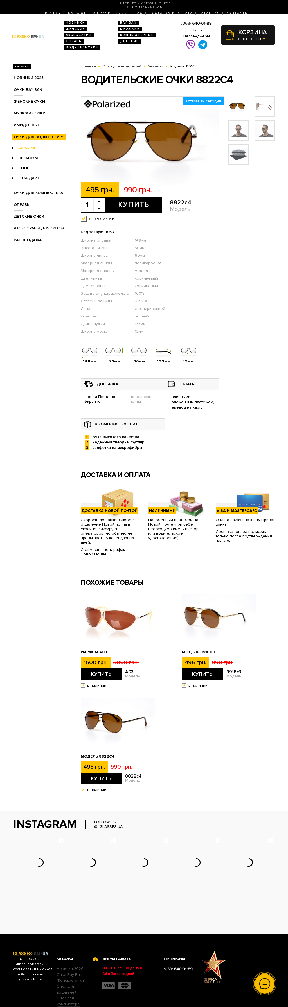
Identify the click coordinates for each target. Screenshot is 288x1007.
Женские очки (29, 101)
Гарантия (209, 13)
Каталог (77, 13)
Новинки (75, 22)
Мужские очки (30, 113)
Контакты (237, 13)
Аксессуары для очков (39, 228)
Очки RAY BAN (28, 89)
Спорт (25, 168)
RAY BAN (128, 22)
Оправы (74, 41)
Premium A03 (94, 652)
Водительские (82, 47)
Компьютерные (137, 35)
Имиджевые (27, 125)
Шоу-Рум (52, 13)
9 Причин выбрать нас (118, 13)
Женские (75, 29)
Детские (129, 41)
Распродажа (28, 240)
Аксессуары (79, 35)
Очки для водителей (37, 136)
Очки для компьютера (38, 192)
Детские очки (29, 216)
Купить (133, 205)
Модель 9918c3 (198, 652)
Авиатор (27, 147)
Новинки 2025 (29, 77)
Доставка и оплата (171, 13)
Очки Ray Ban (69, 939)
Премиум (28, 158)
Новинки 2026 (70, 933)
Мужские (130, 29)
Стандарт (28, 178)
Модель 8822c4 (98, 756)
